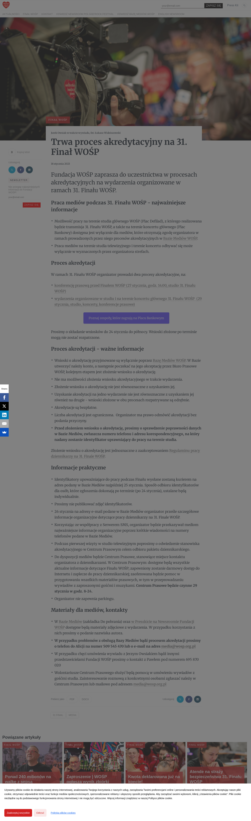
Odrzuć (40, 812)
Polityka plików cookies (63, 812)
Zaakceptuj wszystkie (18, 812)
